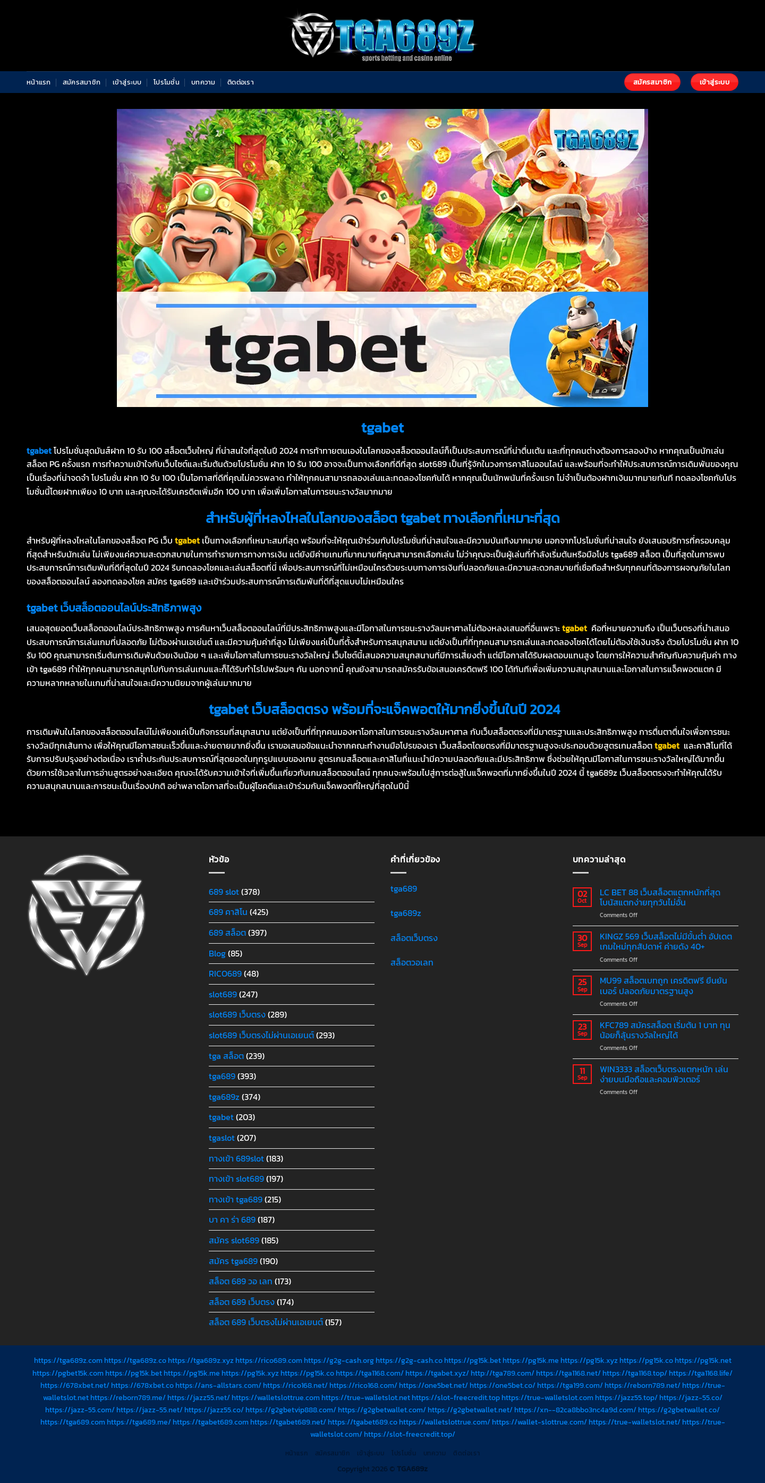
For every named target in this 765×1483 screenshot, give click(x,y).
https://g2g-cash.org (339, 1360)
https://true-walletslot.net (365, 1397)
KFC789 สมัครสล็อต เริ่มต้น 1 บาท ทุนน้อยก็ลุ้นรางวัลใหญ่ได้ (665, 1030)
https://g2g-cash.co (409, 1360)
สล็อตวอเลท (412, 962)
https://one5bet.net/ (433, 1385)
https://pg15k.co (646, 1360)
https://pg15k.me (531, 1360)
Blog (217, 953)
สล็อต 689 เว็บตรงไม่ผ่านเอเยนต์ (266, 1322)
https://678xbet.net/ (74, 1385)
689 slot (224, 891)
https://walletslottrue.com (276, 1397)
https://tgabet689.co (362, 1422)
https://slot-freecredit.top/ (409, 1434)
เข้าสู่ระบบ (127, 82)
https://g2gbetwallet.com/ (382, 1410)
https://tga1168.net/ (568, 1373)
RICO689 (225, 973)
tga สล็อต (226, 1055)
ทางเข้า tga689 (235, 1199)
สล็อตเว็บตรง (414, 937)
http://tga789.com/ (502, 1373)
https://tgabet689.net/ (288, 1422)
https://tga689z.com (68, 1360)
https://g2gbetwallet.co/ (679, 1410)
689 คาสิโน (228, 911)
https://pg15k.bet (472, 1360)
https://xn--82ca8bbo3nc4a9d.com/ (575, 1410)
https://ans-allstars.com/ (218, 1385)
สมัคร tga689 (233, 1261)
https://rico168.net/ (295, 1385)
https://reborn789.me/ (128, 1397)
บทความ (203, 82)
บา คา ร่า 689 (232, 1219)
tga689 (222, 1076)
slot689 (223, 994)
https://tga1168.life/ (701, 1373)
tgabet (221, 1117)
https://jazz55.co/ (214, 1410)
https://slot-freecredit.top (456, 1397)
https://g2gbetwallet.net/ (470, 1410)
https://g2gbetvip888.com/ (290, 1410)
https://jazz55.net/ (198, 1397)
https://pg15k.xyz (589, 1360)
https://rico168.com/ (363, 1385)
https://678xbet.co (142, 1385)
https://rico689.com (268, 1360)
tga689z (224, 1096)
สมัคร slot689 (234, 1240)
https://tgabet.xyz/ (437, 1373)
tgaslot (222, 1137)
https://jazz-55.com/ (80, 1410)
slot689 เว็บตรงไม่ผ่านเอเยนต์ (261, 1035)
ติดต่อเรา (240, 82)
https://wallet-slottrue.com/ (539, 1422)
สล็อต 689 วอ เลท (241, 1281)
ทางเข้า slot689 (236, 1178)
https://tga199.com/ (570, 1385)
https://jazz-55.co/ (690, 1397)
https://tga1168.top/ (634, 1373)
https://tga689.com (72, 1422)
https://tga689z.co (135, 1360)
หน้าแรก (39, 82)
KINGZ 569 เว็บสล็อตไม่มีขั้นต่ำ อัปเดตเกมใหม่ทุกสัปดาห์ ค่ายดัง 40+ (666, 941)
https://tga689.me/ (139, 1422)
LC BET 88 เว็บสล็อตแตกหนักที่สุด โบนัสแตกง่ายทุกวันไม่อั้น (660, 897)
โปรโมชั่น (167, 82)
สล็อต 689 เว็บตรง (242, 1301)
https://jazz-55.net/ (149, 1410)
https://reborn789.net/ (643, 1385)
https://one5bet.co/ (503, 1385)
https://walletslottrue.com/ (444, 1422)
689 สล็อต (227, 932)
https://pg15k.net (703, 1360)
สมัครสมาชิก (81, 82)
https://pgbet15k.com (68, 1373)
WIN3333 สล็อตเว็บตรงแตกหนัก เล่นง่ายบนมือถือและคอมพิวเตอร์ (664, 1074)
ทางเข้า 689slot (236, 1158)
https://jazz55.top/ (626, 1397)
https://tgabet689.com (211, 1422)
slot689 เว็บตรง (237, 1014)
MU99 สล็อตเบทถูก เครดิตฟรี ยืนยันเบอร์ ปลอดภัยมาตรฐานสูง (663, 986)
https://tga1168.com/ (370, 1373)
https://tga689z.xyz (201, 1360)
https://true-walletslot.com (547, 1397)
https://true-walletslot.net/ (635, 1422)
